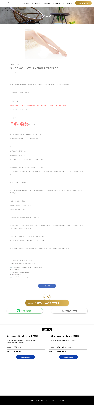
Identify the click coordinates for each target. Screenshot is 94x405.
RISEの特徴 (25, 3)
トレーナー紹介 (46, 3)
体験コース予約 (83, 3)
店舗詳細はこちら (25, 357)
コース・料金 (56, 3)
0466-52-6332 (61, 351)
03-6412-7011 (18, 351)
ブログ (63, 3)
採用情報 (69, 3)
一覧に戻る (47, 287)
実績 (31, 3)
